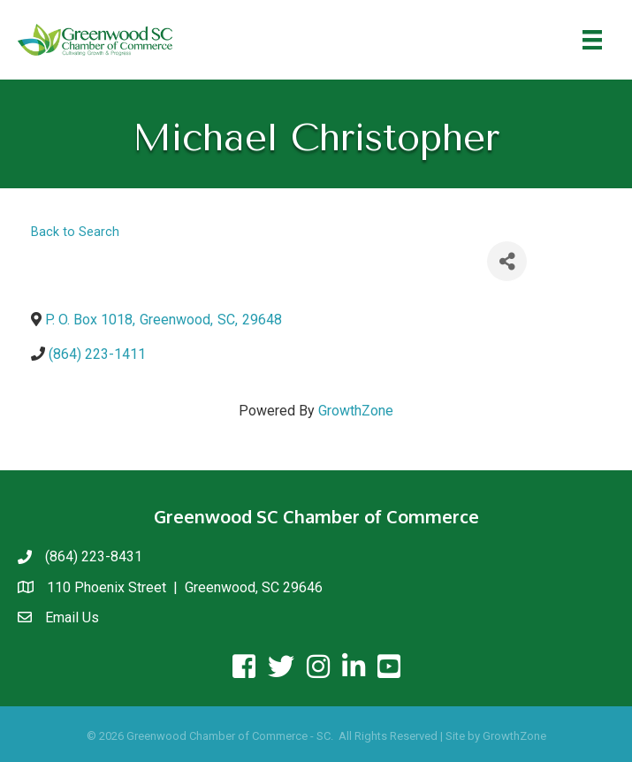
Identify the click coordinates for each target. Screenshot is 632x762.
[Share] (507, 261)
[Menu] (592, 40)
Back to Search (75, 232)
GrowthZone (355, 410)
